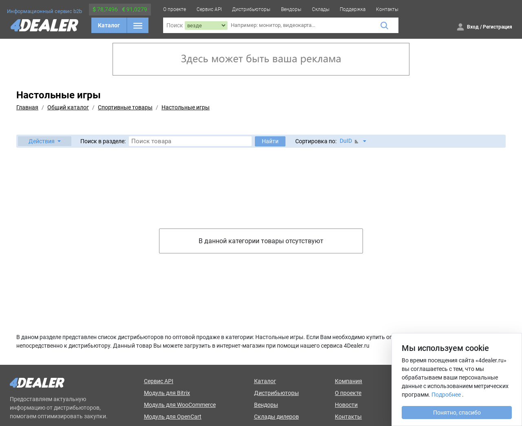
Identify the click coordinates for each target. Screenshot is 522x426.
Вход (473, 27)
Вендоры (291, 9)
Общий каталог (68, 107)
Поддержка (352, 9)
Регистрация (497, 27)
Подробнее (446, 394)
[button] (44, 141)
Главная (27, 107)
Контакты (387, 9)
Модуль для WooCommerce (180, 405)
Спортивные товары (125, 107)
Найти (270, 141)
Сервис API (209, 9)
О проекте (174, 9)
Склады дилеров (276, 416)
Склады (321, 9)
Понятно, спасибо (457, 412)
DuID (350, 141)
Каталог (109, 25)
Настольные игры (185, 107)
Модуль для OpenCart (172, 416)
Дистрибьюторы (251, 9)
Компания (348, 381)
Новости (346, 405)
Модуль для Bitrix (167, 393)
